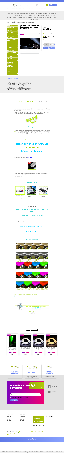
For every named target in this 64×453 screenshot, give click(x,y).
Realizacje (37, 8)
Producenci (22, 414)
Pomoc (45, 8)
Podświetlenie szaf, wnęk (25, 13)
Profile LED (32, 11)
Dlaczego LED (22, 422)
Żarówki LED (38, 11)
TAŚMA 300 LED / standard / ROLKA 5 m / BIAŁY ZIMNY (25, 348)
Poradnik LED (22, 417)
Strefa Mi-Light (48, 17)
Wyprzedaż (21, 8)
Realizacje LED (23, 420)
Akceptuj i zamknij (40, 452)
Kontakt (49, 8)
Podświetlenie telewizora (35, 9)
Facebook (52, 386)
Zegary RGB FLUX (17, 15)
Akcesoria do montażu (17, 17)
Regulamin (9, 416)
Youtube (52, 391)
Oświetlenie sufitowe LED (28, 17)
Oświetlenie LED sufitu (47, 11)
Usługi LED (22, 419)
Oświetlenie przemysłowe (39, 17)
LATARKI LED (54, 17)
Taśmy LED (14, 11)
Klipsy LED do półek (52, 13)
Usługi (42, 8)
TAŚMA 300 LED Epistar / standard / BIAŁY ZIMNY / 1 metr (38, 348)
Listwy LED (54, 8)
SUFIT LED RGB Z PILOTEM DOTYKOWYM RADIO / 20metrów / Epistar (12, 348)
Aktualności (27, 8)
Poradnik (32, 8)
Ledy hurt (9, 420)
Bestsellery (15, 8)
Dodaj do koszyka (50, 48)
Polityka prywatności (11, 417)
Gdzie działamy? (10, 422)
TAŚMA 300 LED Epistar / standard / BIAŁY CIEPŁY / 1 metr (51, 348)
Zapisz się (14, 400)
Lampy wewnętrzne (32, 15)
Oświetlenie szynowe (33, 19)
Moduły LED (53, 15)
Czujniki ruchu (24, 15)
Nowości (9, 8)
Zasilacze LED (26, 11)
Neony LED (9, 17)
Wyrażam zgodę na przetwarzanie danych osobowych (20, 397)
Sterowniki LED (26, 9)
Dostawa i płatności (11, 414)
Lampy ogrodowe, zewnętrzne (43, 15)
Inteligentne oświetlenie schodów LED (39, 13)
